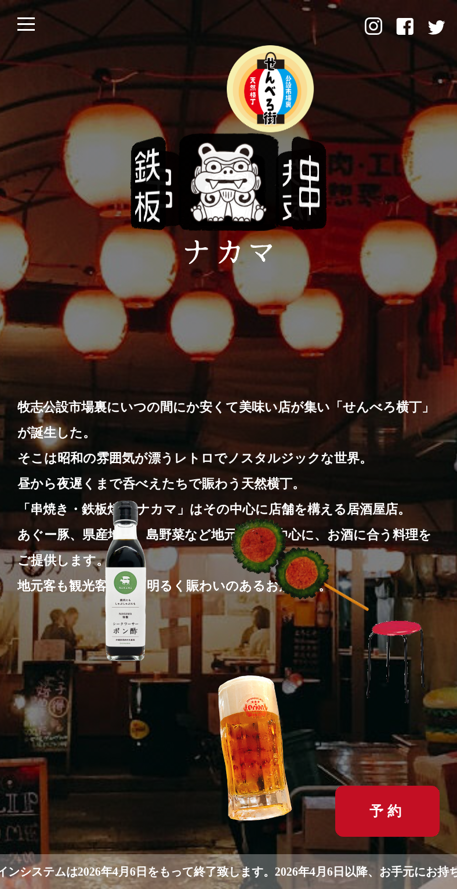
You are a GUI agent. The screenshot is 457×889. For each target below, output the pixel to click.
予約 (387, 811)
